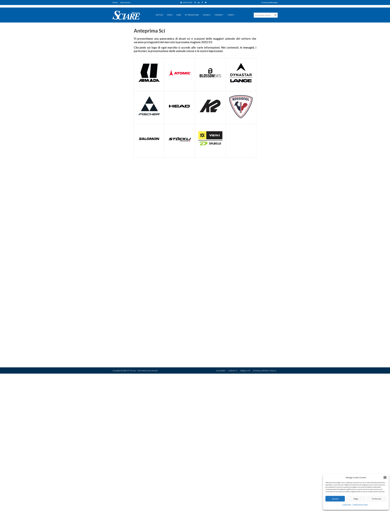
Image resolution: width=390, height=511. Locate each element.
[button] (385, 477)
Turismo (218, 15)
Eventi (231, 15)
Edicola (115, 3)
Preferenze (376, 499)
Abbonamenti (125, 3)
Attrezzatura (192, 15)
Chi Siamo (220, 371)
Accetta (335, 499)
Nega (356, 499)
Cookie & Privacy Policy (360, 504)
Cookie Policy (346, 504)
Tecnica (206, 15)
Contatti (232, 371)
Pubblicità (245, 371)
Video (170, 15)
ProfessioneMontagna (270, 3)
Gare (178, 15)
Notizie (159, 15)
